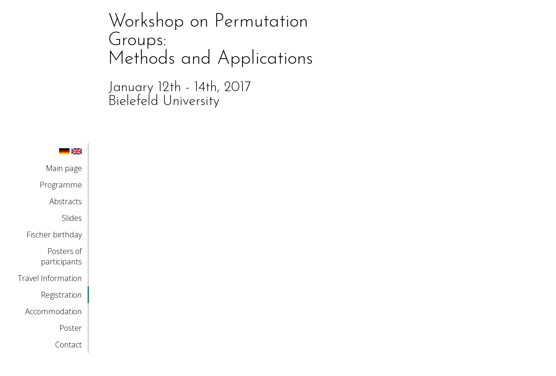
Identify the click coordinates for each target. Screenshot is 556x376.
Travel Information (50, 278)
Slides (72, 218)
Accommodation (53, 311)
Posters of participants (61, 256)
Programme (61, 185)
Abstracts (65, 201)
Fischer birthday (54, 234)
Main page (64, 168)
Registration (61, 295)
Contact (68, 344)
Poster (70, 328)
